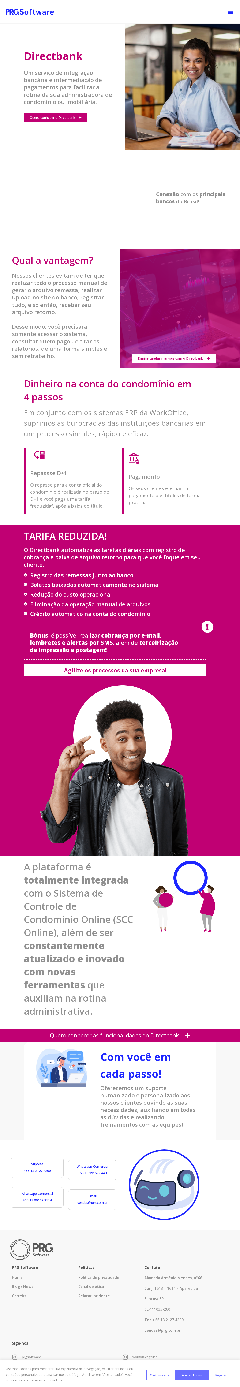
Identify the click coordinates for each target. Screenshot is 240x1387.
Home (17, 1280)
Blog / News (22, 1291)
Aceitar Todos (216, 1374)
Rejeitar (184, 1374)
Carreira (19, 1302)
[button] (230, 12)
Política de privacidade (98, 1280)
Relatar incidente (94, 1302)
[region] (120, 1373)
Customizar (154, 1374)
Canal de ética (91, 1291)
